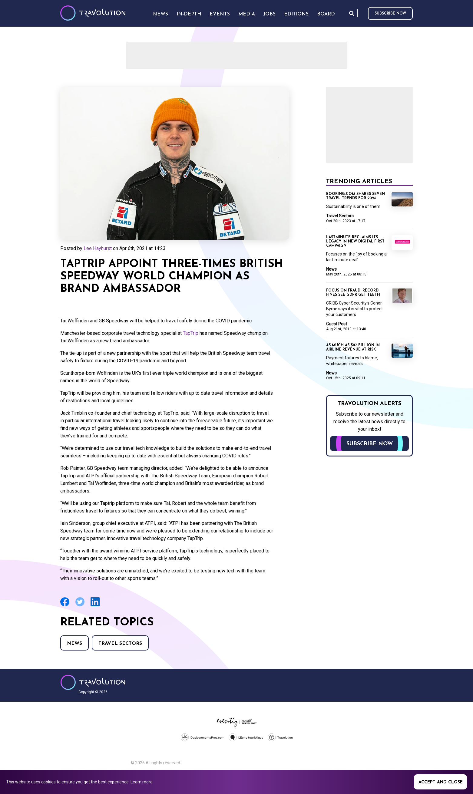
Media (246, 14)
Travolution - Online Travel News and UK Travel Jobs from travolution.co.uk (92, 682)
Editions (296, 14)
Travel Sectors (120, 643)
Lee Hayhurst (98, 248)
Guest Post (336, 324)
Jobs (269, 14)
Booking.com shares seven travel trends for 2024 (355, 196)
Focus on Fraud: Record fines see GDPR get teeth (353, 293)
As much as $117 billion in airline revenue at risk (353, 347)
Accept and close (440, 782)
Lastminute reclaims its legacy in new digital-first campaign (355, 242)
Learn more (142, 781)
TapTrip (190, 333)
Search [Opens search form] (351, 13)
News (74, 643)
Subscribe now (390, 13)
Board (326, 14)
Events (220, 14)
